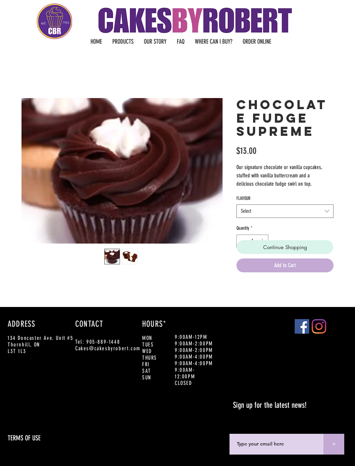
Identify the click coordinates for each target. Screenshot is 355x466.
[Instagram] (319, 326)
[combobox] (285, 211)
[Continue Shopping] (285, 247)
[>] (333, 444)
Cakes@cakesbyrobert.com (107, 348)
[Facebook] (302, 326)
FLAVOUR (243, 198)
